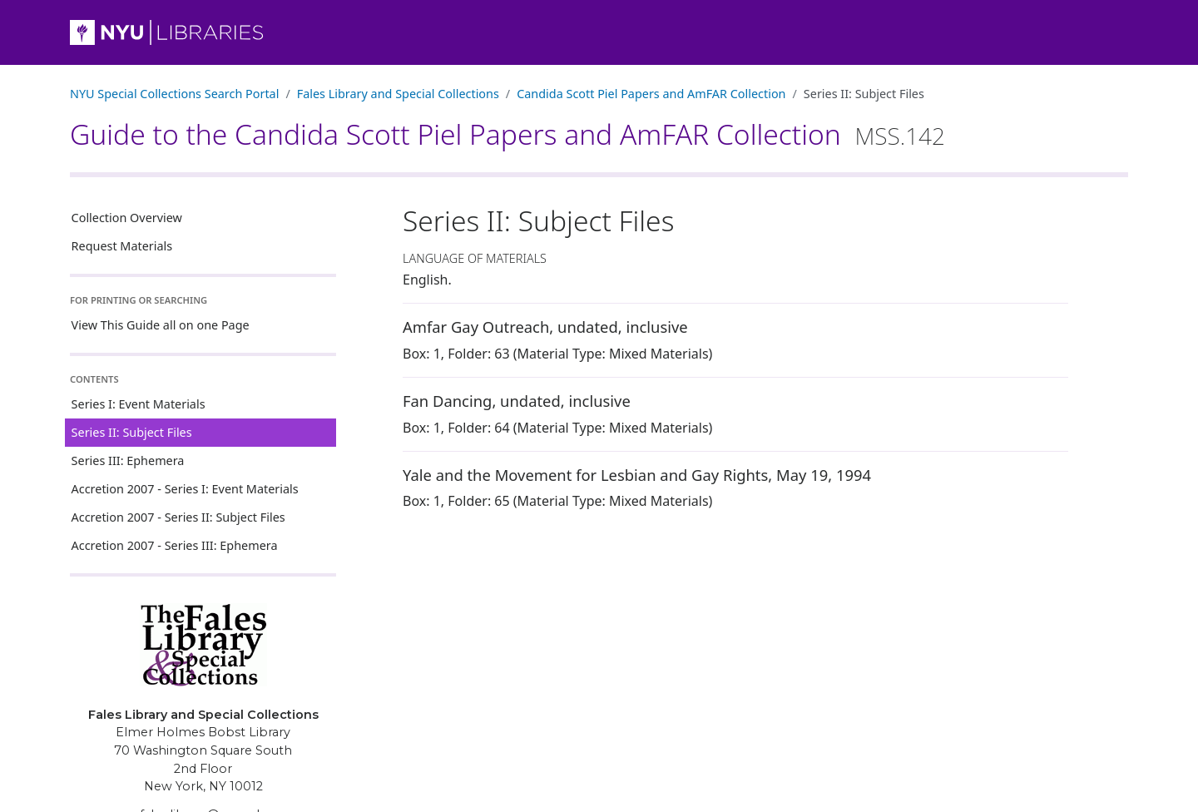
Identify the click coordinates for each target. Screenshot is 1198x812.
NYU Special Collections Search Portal (174, 94)
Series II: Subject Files (132, 432)
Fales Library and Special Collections (398, 94)
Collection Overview (127, 217)
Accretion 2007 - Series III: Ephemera (175, 545)
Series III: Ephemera (128, 460)
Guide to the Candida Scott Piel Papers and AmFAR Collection (507, 134)
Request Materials (122, 246)
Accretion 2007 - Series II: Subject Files (178, 517)
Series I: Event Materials (138, 404)
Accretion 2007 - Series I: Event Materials (185, 489)
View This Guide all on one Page (161, 325)
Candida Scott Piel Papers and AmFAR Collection (651, 94)
